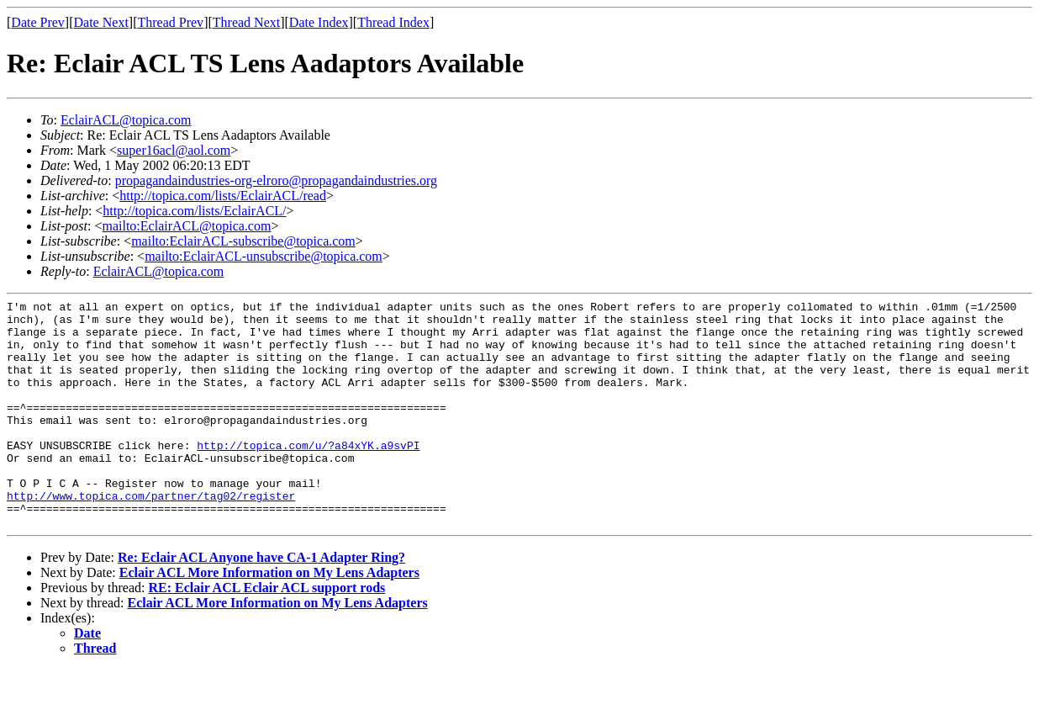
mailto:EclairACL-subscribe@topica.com (243, 241)
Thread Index (393, 22)
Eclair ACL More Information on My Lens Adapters (269, 618)
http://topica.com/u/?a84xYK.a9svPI (308, 475)
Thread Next (246, 22)
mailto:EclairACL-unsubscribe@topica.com (263, 256)
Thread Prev (170, 22)
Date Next (101, 22)
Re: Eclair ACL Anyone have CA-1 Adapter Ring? (261, 603)
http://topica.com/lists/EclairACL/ (194, 211)
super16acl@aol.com (173, 150)
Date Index (319, 22)
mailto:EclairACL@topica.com (186, 226)
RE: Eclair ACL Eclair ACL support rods (266, 633)
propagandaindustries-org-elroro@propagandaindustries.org (276, 180)
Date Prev (38, 22)
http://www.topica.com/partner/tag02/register (151, 535)
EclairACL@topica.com (126, 120)
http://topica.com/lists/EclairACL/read (222, 195)
